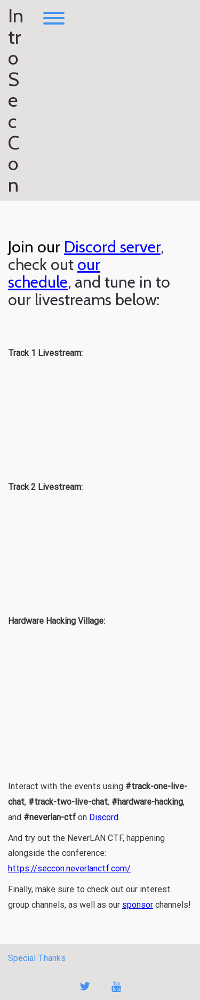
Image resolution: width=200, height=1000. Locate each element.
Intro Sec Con (15, 100)
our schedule (54, 273)
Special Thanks (37, 958)
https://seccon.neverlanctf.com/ (69, 868)
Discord (103, 817)
